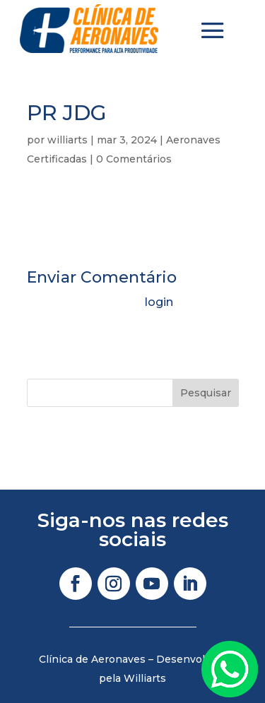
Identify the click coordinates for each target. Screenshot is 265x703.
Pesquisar (205, 392)
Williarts (145, 678)
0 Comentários (134, 159)
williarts (67, 140)
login (159, 302)
